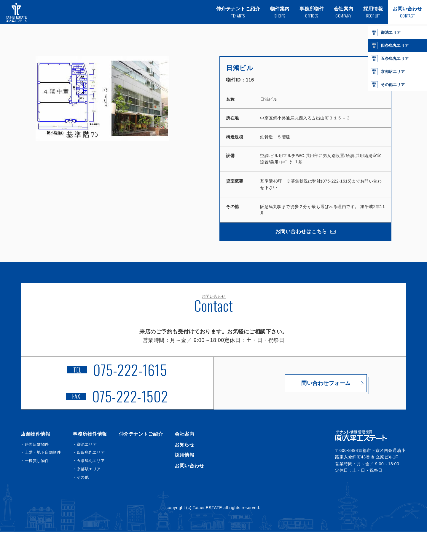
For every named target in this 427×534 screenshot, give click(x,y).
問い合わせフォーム (310, 385)
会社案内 (184, 436)
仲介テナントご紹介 (141, 436)
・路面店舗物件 (35, 446)
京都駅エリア (389, 71)
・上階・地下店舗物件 (41, 455)
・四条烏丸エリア (89, 455)
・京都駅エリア (87, 471)
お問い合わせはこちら (305, 233)
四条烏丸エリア (391, 45)
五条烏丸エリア (391, 58)
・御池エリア (85, 446)
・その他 (81, 479)
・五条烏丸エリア (89, 463)
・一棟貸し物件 (35, 463)
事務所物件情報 (90, 436)
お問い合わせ (189, 467)
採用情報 (184, 457)
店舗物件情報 (35, 436)
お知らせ (184, 446)
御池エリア (386, 32)
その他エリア (389, 84)
